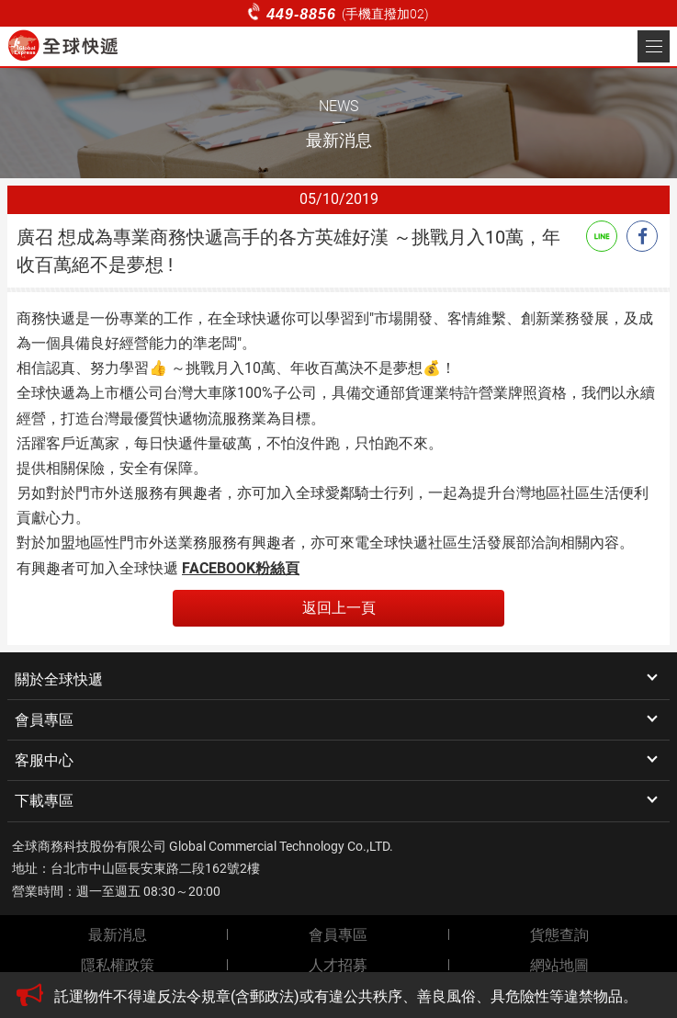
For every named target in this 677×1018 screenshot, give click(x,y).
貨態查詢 (559, 935)
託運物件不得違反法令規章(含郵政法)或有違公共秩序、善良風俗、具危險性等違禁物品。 (346, 996)
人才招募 (338, 965)
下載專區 (44, 800)
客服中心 (44, 760)
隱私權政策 (117, 965)
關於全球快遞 (59, 679)
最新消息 (117, 935)
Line (601, 236)
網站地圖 (559, 965)
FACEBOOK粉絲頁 (240, 568)
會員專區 (44, 720)
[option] (356, 997)
